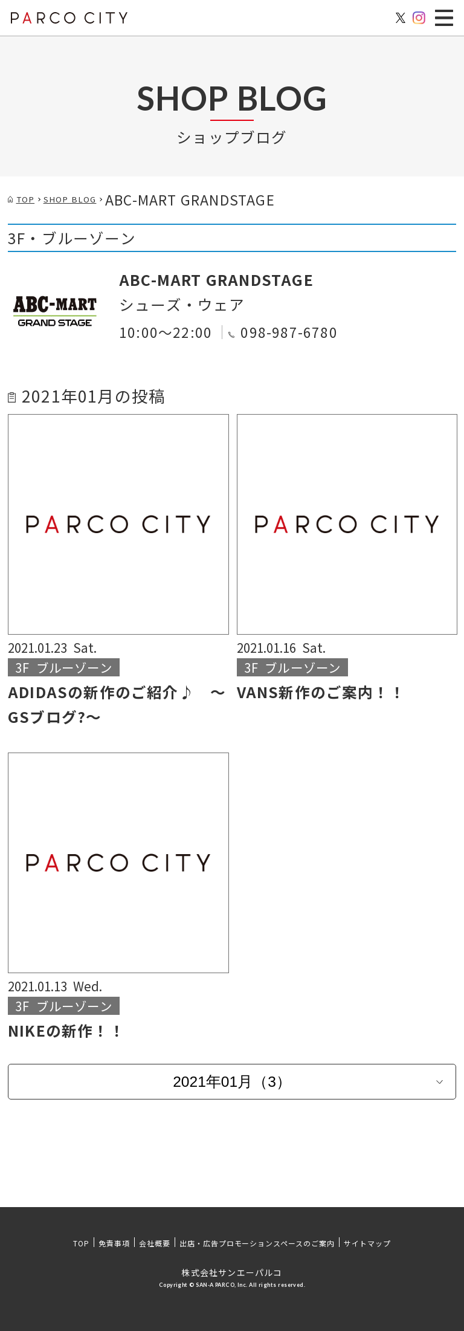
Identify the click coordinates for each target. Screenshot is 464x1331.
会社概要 (154, 1243)
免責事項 (114, 1243)
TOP (81, 1243)
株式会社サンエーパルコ (231, 1272)
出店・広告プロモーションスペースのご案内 (257, 1243)
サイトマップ (367, 1243)
